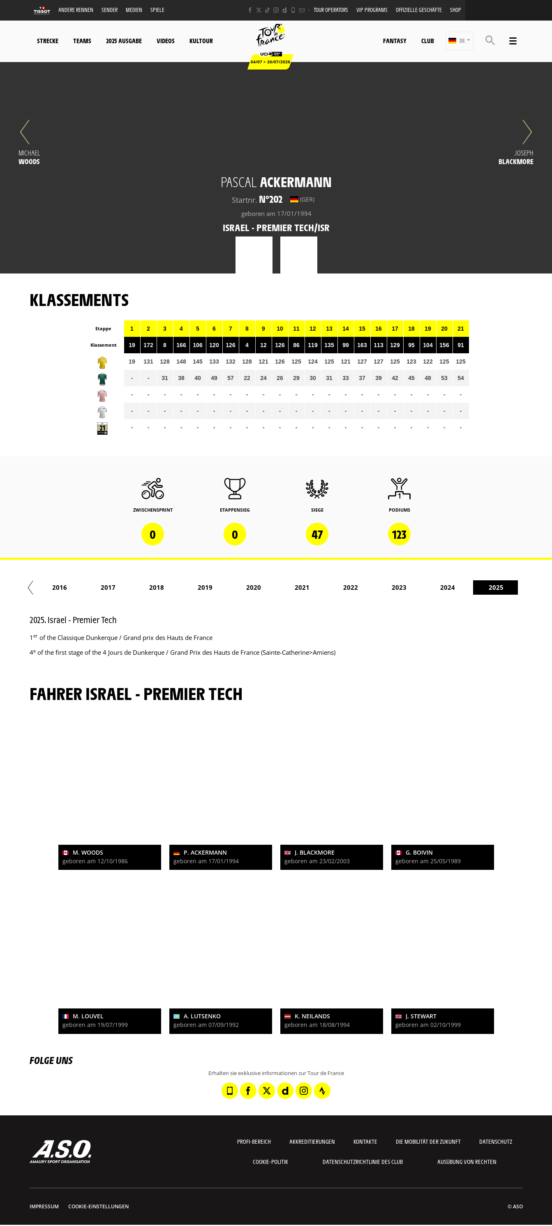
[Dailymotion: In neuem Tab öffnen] (284, 10)
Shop (455, 9)
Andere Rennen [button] (75, 9)
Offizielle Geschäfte (419, 9)
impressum (44, 1206)
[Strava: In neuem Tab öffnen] (322, 1090)
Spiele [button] (157, 9)
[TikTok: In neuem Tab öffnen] (267, 10)
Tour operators (331, 9)
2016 (279, 587)
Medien (134, 9)
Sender (110, 9)
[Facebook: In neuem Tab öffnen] (250, 10)
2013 (133, 587)
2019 (424, 587)
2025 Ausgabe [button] (124, 40)
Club (427, 40)
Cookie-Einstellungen (98, 1206)
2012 (85, 587)
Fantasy (394, 40)
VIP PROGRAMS (372, 9)
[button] (459, 41)
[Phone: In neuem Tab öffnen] (293, 10)
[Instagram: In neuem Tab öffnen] (276, 10)
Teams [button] (82, 40)
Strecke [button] (47, 40)
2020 (473, 587)
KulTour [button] (201, 40)
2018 (376, 587)
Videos (166, 40)
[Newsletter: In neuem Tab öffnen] (302, 10)
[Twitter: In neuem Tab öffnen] (258, 10)
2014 (182, 587)
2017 (327, 587)
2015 (230, 587)
